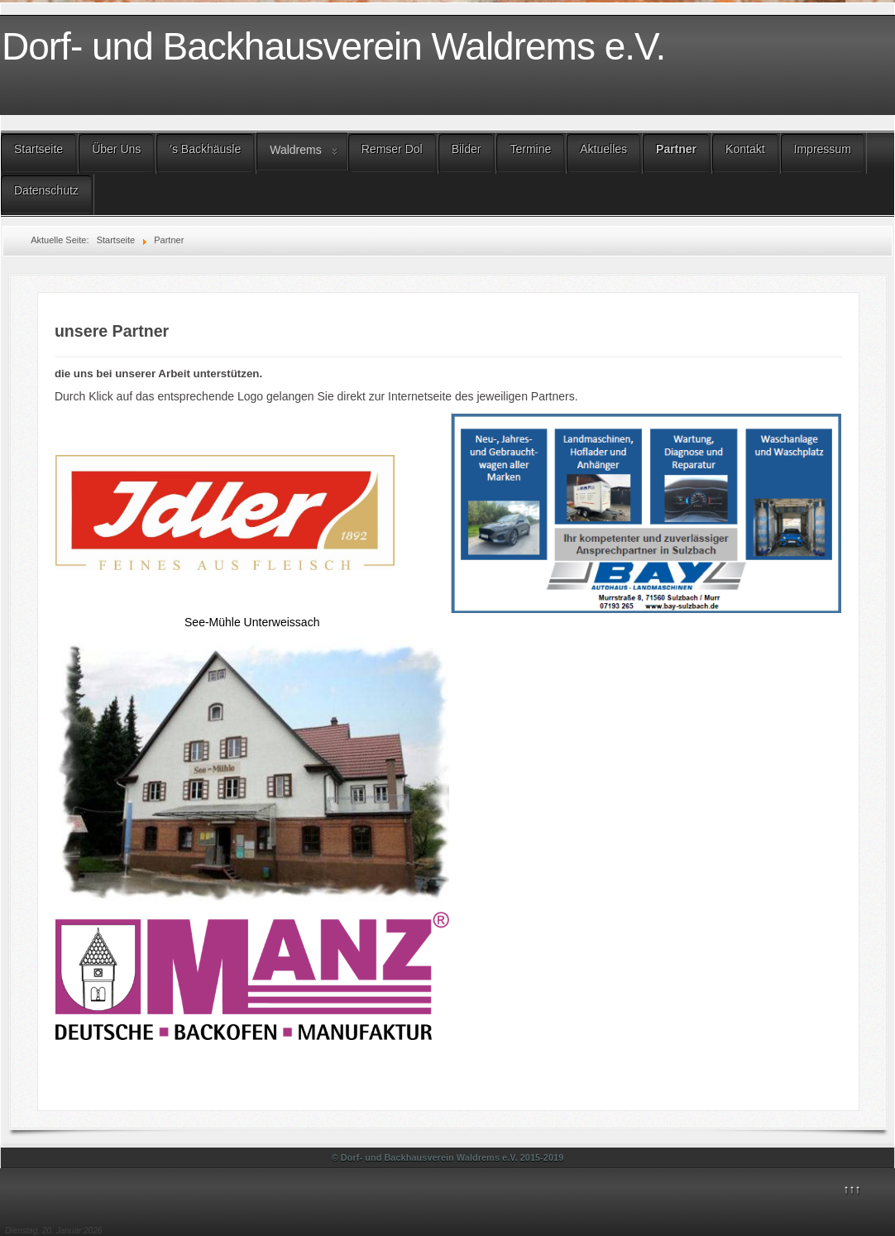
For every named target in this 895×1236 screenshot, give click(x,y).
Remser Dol (392, 149)
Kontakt (744, 149)
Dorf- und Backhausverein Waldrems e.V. (333, 46)
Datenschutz (46, 190)
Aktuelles (603, 149)
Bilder (466, 149)
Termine (530, 149)
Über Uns (116, 149)
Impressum (822, 149)
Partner (676, 149)
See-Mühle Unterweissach (251, 622)
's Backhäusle (205, 149)
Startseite (38, 149)
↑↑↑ (852, 1188)
